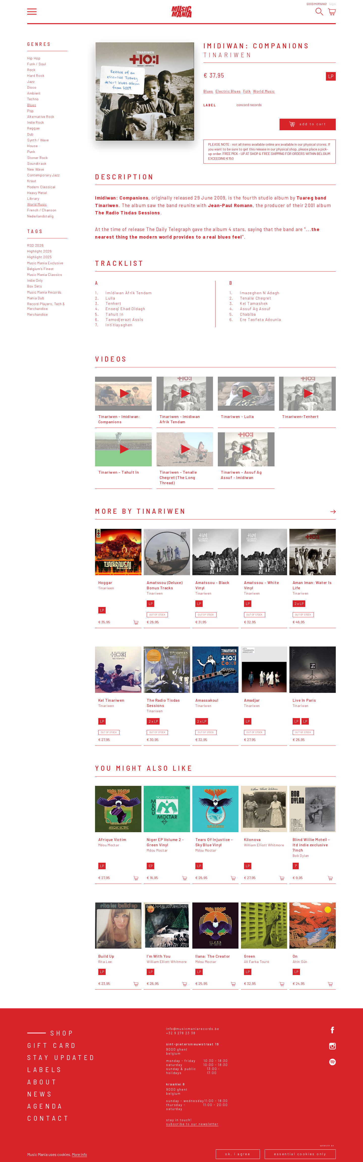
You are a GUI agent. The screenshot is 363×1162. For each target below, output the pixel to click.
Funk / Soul (36, 64)
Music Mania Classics (44, 274)
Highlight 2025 (39, 257)
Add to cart (307, 124)
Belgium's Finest (40, 269)
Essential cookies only (300, 1154)
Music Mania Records (44, 292)
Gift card (52, 1045)
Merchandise (37, 314)
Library (33, 198)
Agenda (45, 1106)
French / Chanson (41, 210)
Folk (247, 91)
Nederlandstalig (40, 216)
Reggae (33, 128)
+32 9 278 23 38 (181, 1033)
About (42, 1081)
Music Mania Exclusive (45, 263)
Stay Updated (61, 1057)
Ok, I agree (237, 1154)
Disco (31, 87)
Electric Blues (228, 91)
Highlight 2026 (39, 251)
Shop (62, 1032)
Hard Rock (35, 75)
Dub (30, 134)
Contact (48, 1118)
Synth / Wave (38, 140)
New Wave (35, 169)
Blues (31, 105)
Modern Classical (41, 187)
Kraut (31, 181)
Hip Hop (34, 58)
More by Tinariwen (140, 510)
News (40, 1093)
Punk (31, 151)
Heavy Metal (37, 192)
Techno (33, 99)
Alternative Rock (40, 116)
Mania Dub (35, 298)
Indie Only (35, 280)
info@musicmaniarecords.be (192, 1029)
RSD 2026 (35, 245)
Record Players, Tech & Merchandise (46, 306)
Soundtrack (37, 163)
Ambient (34, 93)
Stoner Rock (37, 157)
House (32, 146)
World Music (37, 204)
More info (79, 1154)
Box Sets (34, 286)
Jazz (31, 81)
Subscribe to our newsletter (192, 1124)
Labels (45, 1069)
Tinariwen (228, 54)
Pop (30, 111)
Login (332, 4)
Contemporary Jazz (43, 175)
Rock (31, 70)
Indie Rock (35, 122)
